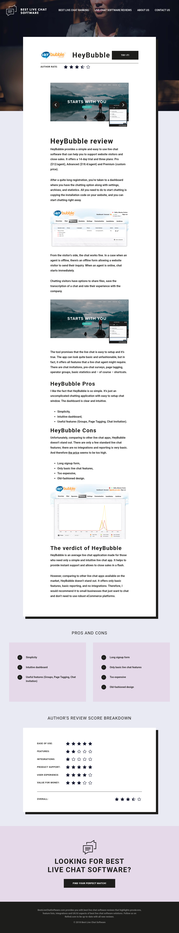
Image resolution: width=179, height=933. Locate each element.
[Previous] (56, 105)
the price (73, 452)
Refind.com (70, 916)
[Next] (123, 105)
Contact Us (162, 10)
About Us (143, 10)
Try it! (125, 55)
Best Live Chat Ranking (74, 10)
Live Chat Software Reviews (113, 10)
